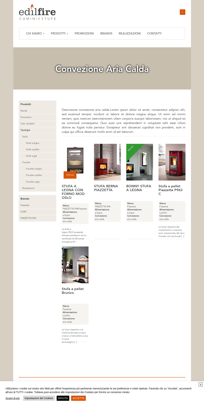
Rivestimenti (28, 188)
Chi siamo (35, 33)
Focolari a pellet (34, 175)
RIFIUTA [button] (63, 398)
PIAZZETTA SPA (28, 218)
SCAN (23, 211)
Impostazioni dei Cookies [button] (39, 398)
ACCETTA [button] (78, 398)
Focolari (26, 162)
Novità (24, 111)
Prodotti (59, 33)
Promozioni (84, 33)
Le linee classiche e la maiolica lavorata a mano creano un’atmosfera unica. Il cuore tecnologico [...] (75, 336)
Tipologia (25, 130)
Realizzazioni (130, 33)
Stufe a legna (32, 143)
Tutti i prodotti (27, 123)
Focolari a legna (34, 168)
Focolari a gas (32, 181)
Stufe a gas (31, 156)
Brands (106, 33)
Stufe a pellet (32, 149)
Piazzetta (25, 205)
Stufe (25, 136)
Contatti (154, 33)
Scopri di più (12, 398)
